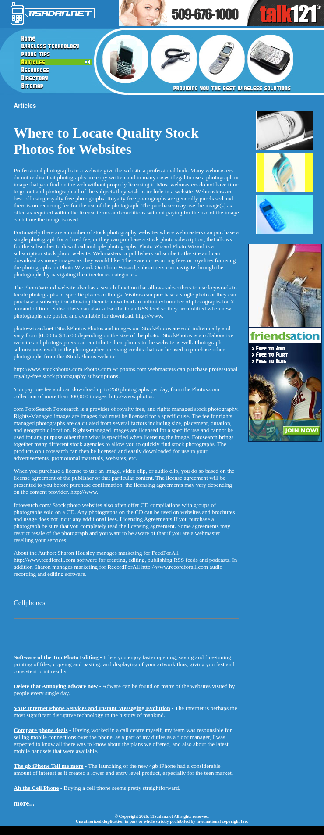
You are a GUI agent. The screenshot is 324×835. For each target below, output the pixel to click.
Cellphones (29, 603)
